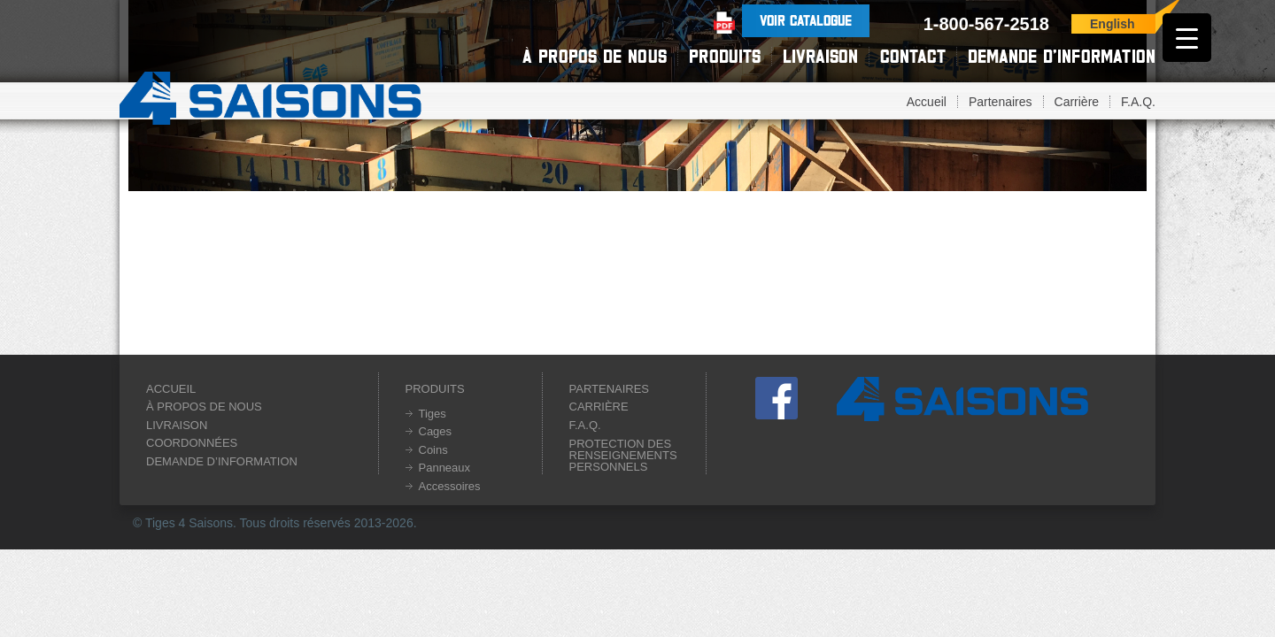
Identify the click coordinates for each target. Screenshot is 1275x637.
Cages (435, 431)
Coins (433, 450)
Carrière (1077, 102)
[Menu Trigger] (1187, 37)
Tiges (432, 413)
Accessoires (450, 486)
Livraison (820, 56)
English (1112, 24)
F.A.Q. (1138, 102)
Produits (725, 56)
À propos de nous (594, 56)
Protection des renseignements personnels (623, 455)
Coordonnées (191, 442)
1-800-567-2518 (986, 24)
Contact (913, 56)
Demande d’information (1061, 56)
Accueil (927, 102)
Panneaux (445, 467)
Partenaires (1000, 102)
